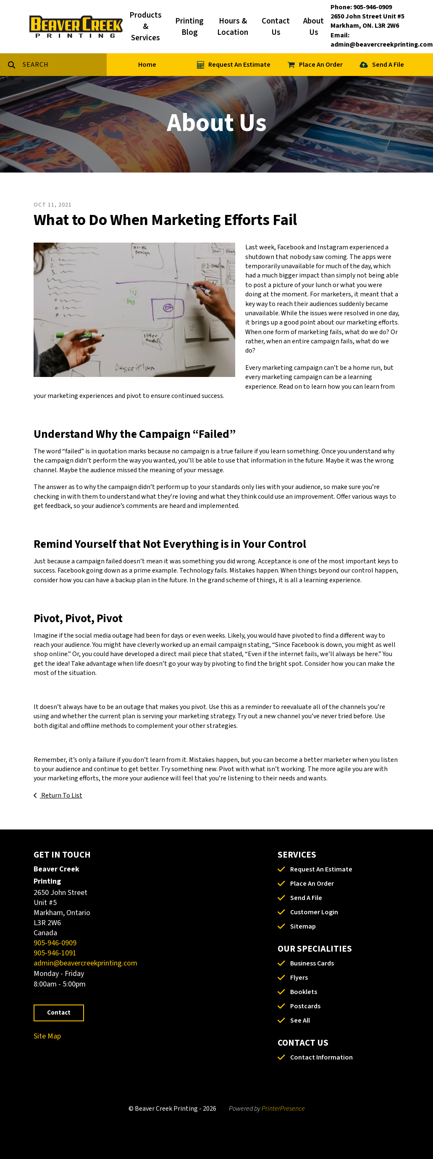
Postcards (305, 1006)
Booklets (303, 992)
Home (147, 64)
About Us (313, 27)
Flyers (299, 977)
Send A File (388, 64)
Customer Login (314, 912)
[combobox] (65, 64)
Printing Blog (189, 27)
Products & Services (145, 27)
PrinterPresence (283, 1108)
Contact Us (276, 27)
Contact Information (321, 1057)
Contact (59, 1012)
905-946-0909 (55, 943)
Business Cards (312, 963)
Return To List (61, 795)
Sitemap (303, 926)
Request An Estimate (239, 64)
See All (300, 1020)
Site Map (47, 1036)
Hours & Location (232, 27)
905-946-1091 (55, 953)
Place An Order (321, 64)
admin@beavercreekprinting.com (85, 963)
